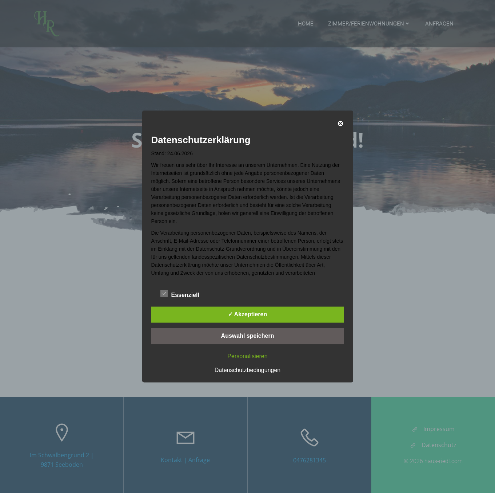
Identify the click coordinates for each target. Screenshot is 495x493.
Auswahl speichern (247, 336)
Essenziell (179, 293)
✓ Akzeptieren (247, 314)
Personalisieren (247, 356)
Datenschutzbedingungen (247, 370)
